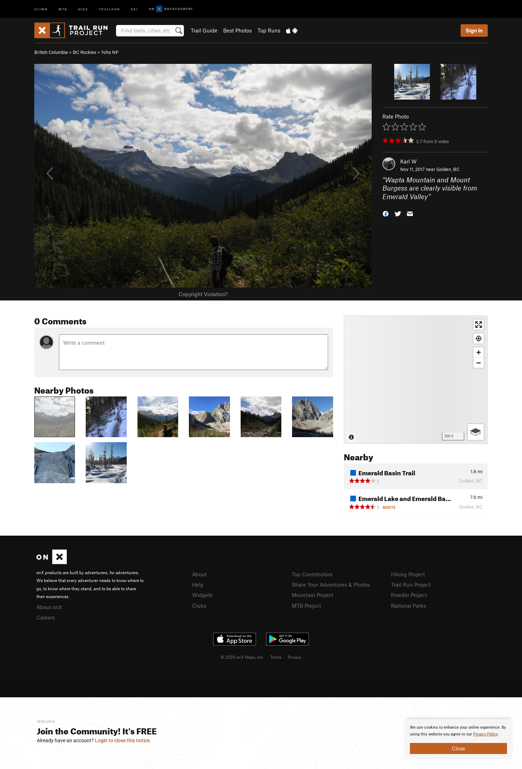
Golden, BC (448, 169)
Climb (41, 8)
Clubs (199, 605)
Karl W (408, 161)
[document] (458, 739)
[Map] (415, 380)
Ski (134, 8)
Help (198, 584)
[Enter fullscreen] (478, 324)
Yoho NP (110, 52)
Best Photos (237, 30)
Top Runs (268, 30)
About (199, 574)
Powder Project (409, 595)
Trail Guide (204, 30)
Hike (83, 8)
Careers (45, 617)
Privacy (294, 656)
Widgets (202, 595)
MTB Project (306, 605)
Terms (276, 656)
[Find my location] (478, 338)
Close (458, 748)
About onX (49, 607)
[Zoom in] (478, 352)
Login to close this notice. (123, 740)
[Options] (476, 432)
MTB (63, 8)
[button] (385, 213)
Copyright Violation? (203, 294)
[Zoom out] (478, 363)
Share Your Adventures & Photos (331, 584)
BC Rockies (84, 52)
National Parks (408, 605)
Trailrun (109, 8)
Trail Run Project (411, 584)
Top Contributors (312, 574)
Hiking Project (408, 574)
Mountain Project (312, 595)
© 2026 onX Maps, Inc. (242, 656)
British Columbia (51, 52)
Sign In (474, 30)
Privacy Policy (485, 734)
